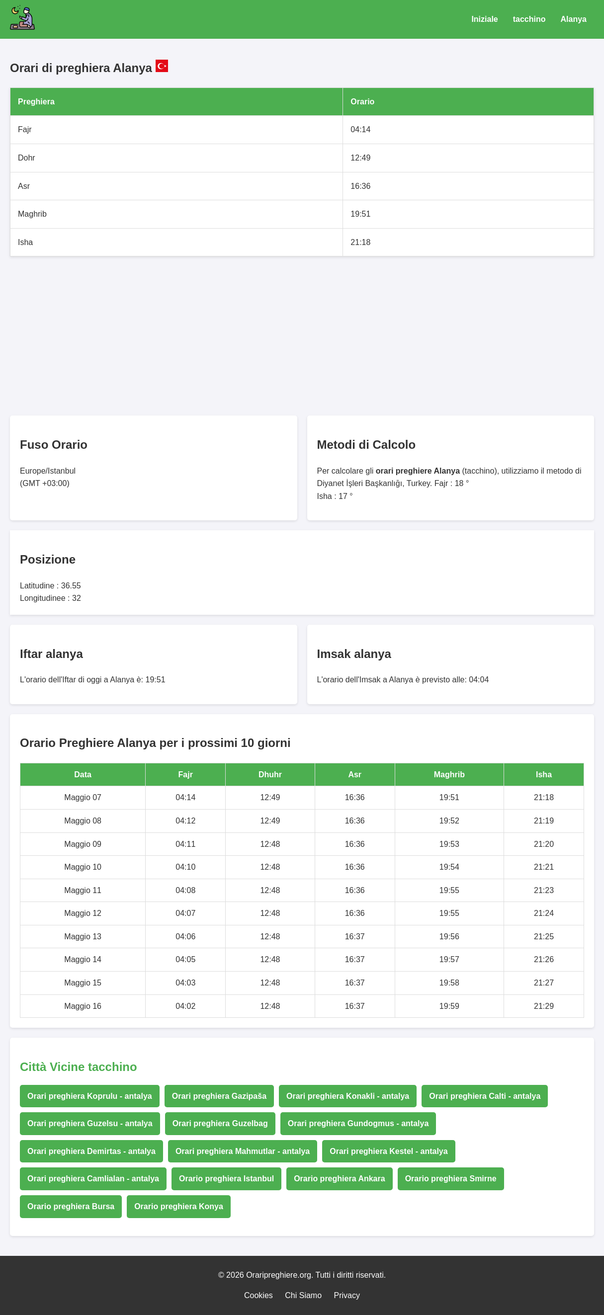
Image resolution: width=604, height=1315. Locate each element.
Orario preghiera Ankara (339, 1178)
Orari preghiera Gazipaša (219, 1096)
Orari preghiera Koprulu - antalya (89, 1096)
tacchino (529, 19)
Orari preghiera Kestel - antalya (388, 1151)
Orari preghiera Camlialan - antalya (93, 1178)
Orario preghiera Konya (178, 1206)
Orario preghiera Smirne (451, 1178)
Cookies (258, 1295)
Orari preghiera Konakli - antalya (347, 1096)
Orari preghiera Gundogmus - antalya (358, 1123)
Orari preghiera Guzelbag (220, 1123)
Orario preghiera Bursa (70, 1206)
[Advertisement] (302, 336)
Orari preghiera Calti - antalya (484, 1096)
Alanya (574, 19)
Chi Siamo (303, 1295)
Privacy (347, 1295)
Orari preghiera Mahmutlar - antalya (242, 1151)
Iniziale (484, 19)
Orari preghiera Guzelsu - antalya (90, 1123)
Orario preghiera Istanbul (226, 1178)
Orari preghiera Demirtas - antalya (91, 1151)
